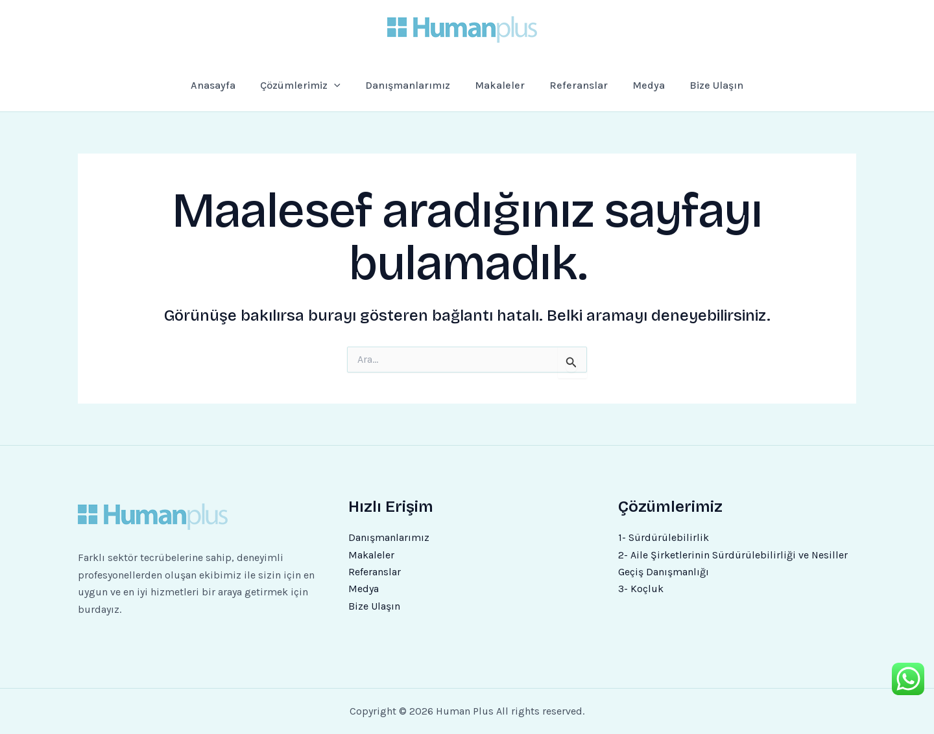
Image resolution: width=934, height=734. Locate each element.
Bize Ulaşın (701, 85)
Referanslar (573, 85)
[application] (346, 85)
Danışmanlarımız (415, 85)
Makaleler (501, 85)
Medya (638, 85)
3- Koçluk (641, 588)
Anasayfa (228, 85)
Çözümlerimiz (312, 85)
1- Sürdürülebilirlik (663, 537)
